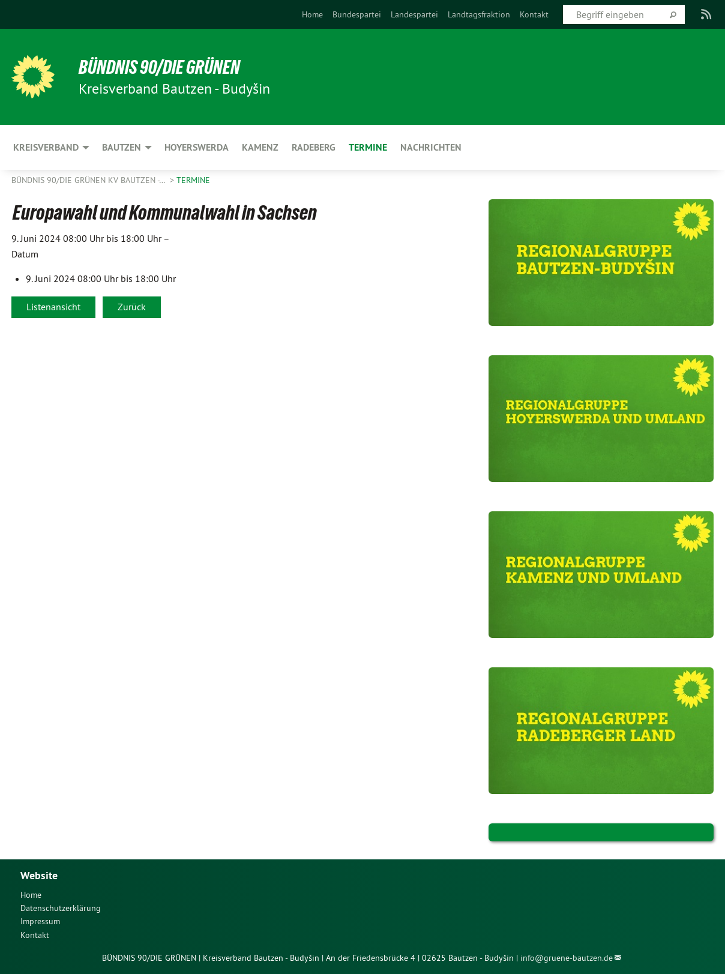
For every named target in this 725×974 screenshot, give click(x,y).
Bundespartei (356, 14)
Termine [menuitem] (368, 147)
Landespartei (414, 14)
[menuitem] (312, 14)
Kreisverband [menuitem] (46, 147)
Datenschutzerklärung (60, 908)
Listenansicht (53, 307)
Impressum (40, 921)
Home (312, 14)
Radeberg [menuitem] (313, 147)
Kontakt (534, 14)
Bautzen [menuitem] (121, 147)
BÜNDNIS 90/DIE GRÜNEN (159, 67)
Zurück (132, 307)
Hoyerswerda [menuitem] (196, 147)
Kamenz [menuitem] (260, 147)
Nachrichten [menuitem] (431, 147)
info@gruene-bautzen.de (566, 957)
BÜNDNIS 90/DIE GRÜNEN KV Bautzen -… (89, 180)
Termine (193, 180)
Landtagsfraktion (479, 14)
